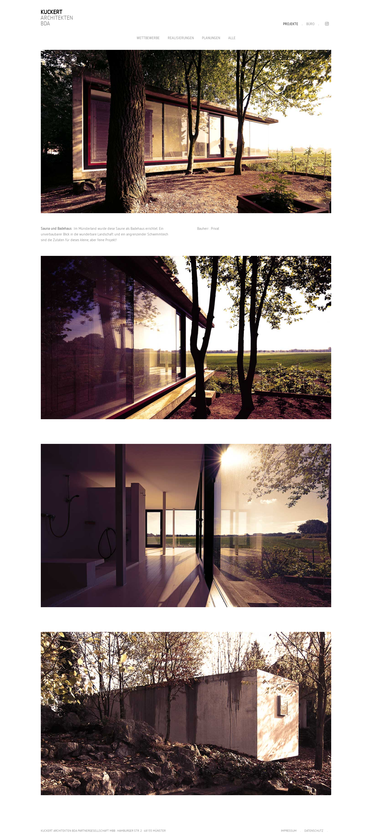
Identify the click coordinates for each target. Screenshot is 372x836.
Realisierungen (181, 38)
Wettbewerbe (148, 38)
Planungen (211, 38)
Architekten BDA (57, 18)
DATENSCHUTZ (313, 830)
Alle (232, 38)
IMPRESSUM (289, 830)
